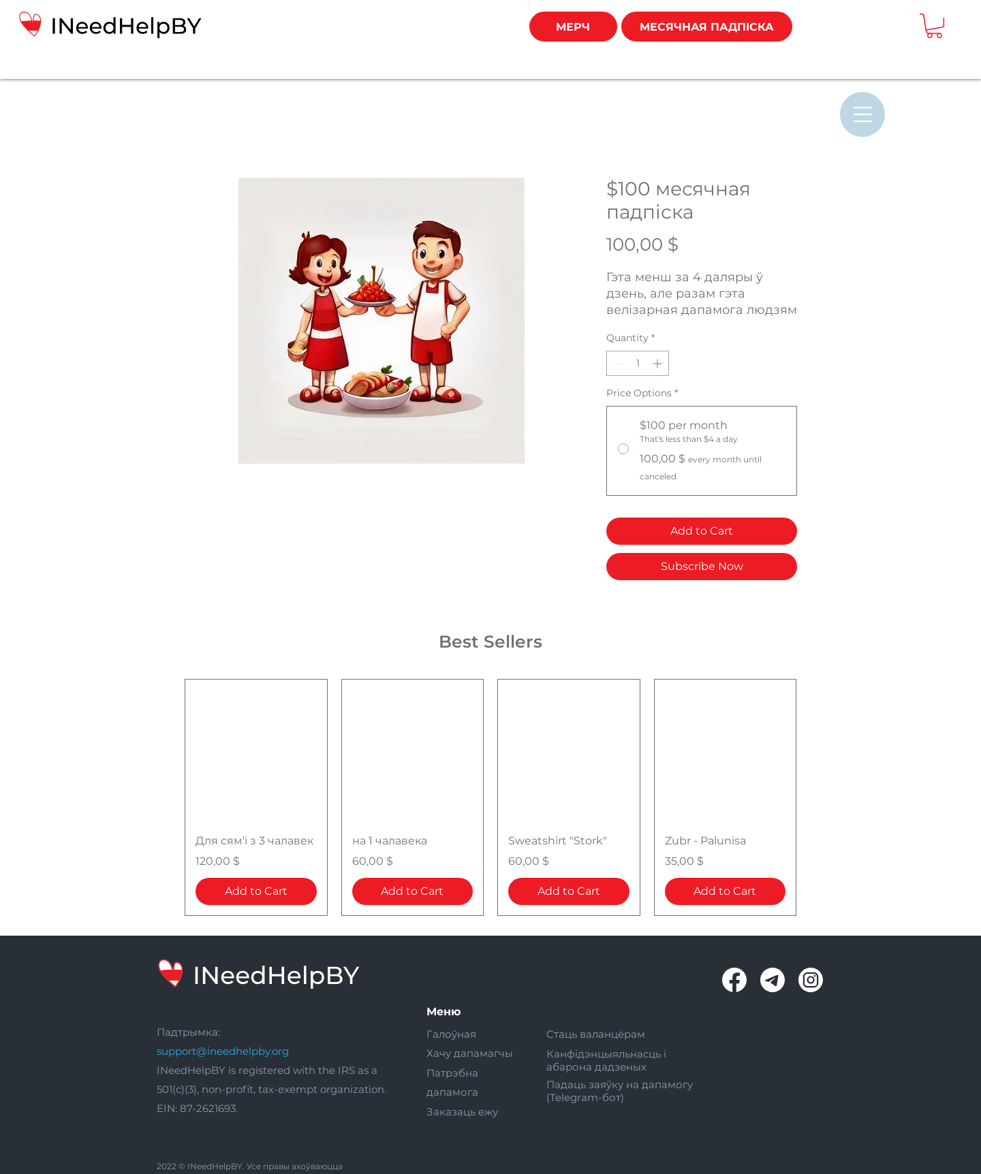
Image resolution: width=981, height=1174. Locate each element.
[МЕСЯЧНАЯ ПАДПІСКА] (706, 27)
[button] (934, 26)
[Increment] (658, 363)
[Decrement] (616, 363)
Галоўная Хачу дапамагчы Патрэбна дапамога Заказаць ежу (469, 1073)
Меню (443, 1011)
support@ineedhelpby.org (223, 1051)
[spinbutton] (637, 363)
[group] (490, 797)
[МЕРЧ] (573, 27)
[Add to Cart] (256, 891)
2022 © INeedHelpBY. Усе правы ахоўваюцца (250, 1166)
